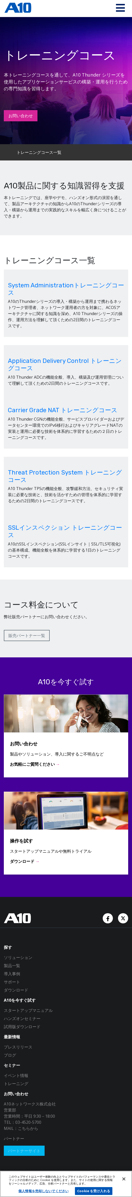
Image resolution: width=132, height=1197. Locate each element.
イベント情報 (16, 1075)
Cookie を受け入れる (93, 1191)
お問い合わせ (20, 116)
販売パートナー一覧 (26, 635)
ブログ (10, 1055)
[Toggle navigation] (120, 8)
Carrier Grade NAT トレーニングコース (62, 410)
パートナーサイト (24, 1151)
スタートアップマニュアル (28, 1010)
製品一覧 (12, 965)
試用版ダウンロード (22, 1026)
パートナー (14, 1138)
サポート (12, 982)
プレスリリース (18, 1047)
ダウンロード (16, 990)
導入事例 (12, 974)
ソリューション (18, 957)
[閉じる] (123, 1179)
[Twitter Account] (123, 918)
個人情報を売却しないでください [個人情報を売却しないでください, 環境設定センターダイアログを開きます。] (43, 1191)
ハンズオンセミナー (22, 1018)
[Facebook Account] (108, 918)
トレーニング (16, 1083)
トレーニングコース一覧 (39, 152)
